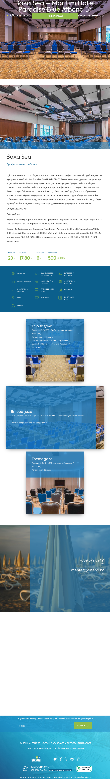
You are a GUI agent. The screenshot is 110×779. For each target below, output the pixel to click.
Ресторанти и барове (79, 735)
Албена (24, 735)
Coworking (77, 741)
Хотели (46, 735)
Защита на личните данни (32, 769)
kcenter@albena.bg (88, 562)
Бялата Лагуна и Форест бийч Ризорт (48, 741)
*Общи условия (54, 769)
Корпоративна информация (77, 769)
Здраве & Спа (58, 735)
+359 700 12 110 (40, 759)
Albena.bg (34, 735)
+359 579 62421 (92, 552)
